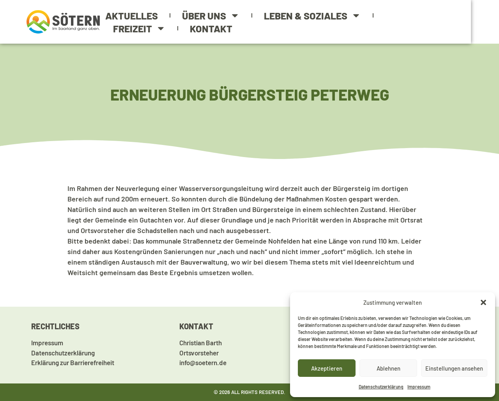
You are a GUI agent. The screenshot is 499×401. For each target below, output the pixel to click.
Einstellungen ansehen (454, 368)
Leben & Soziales (317, 16)
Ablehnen (388, 368)
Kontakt (139, 28)
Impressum (418, 386)
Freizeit (416, 16)
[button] (483, 302)
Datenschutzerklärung (381, 386)
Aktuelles (136, 16)
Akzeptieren (326, 368)
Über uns (216, 16)
